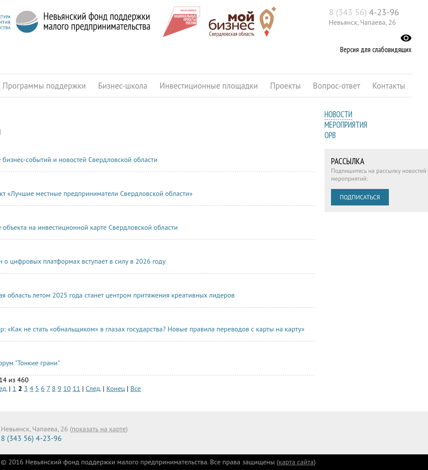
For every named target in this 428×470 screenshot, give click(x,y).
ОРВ (330, 135)
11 (76, 388)
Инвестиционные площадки (209, 85)
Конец (115, 388)
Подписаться (360, 197)
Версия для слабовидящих (375, 49)
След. (93, 388)
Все (135, 388)
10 (66, 388)
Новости (338, 114)
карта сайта (296, 461)
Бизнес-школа (122, 85)
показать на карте (99, 428)
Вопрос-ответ (337, 85)
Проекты (285, 85)
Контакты (388, 85)
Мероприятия (345, 124)
